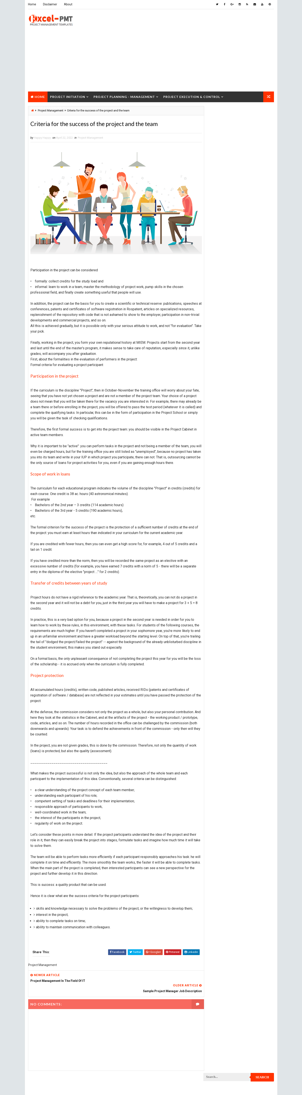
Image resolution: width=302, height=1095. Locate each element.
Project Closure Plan (220, 364)
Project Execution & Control (191, 96)
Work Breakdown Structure (224, 634)
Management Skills (248, 304)
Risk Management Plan (220, 626)
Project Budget (251, 326)
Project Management (90, 137)
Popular (239, 198)
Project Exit (250, 454)
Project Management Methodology (229, 491)
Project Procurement (220, 536)
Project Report (216, 574)
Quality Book (238, 188)
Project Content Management (225, 386)
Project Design (216, 416)
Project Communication (221, 371)
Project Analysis (217, 326)
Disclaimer (50, 4)
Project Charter (217, 334)
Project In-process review (223, 469)
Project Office (251, 506)
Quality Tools (215, 619)
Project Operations (219, 514)
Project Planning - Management (124, 96)
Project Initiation (67, 96)
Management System (219, 311)
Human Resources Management (226, 281)
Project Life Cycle (247, 476)
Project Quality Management (225, 559)
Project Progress (218, 551)
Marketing (247, 319)
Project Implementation (221, 461)
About (68, 4)
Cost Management (217, 266)
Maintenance (214, 304)
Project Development (220, 424)
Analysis (240, 251)
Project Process (217, 529)
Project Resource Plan (221, 581)
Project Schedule (217, 596)
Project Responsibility (221, 589)
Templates (255, 626)
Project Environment (220, 439)
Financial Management (220, 274)
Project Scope (252, 596)
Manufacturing (216, 319)
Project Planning (217, 521)
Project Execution (218, 454)
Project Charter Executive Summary (230, 341)
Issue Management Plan (221, 296)
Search (262, 112)
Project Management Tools (224, 499)
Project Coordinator (220, 401)
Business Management (220, 259)
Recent (215, 198)
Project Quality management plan (228, 566)
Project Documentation (221, 431)
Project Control (217, 394)
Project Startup (217, 604)
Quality (241, 611)
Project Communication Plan (225, 379)
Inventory (255, 289)
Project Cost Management (223, 409)
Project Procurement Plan (224, 544)
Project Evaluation (218, 446)
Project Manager (217, 506)
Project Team (214, 611)
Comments (262, 198)
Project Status (251, 604)
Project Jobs (214, 476)
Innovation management (221, 289)
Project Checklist (218, 349)
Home (32, 4)
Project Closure (46, 107)
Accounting (213, 251)
